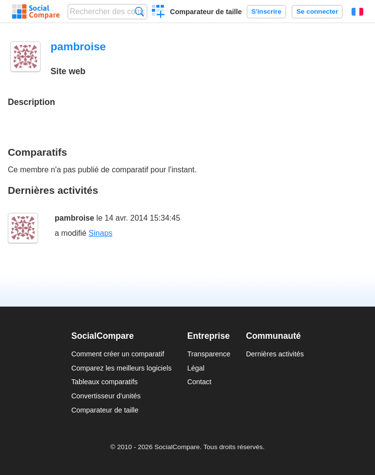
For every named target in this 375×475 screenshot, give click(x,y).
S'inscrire (266, 11)
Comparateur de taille (206, 12)
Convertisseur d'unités (106, 396)
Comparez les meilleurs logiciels (121, 368)
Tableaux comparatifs (104, 382)
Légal (195, 368)
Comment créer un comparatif (117, 354)
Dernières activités (275, 354)
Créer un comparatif (158, 12)
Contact (199, 382)
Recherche (139, 11)
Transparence (208, 354)
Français (357, 12)
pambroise (74, 218)
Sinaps (100, 233)
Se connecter (317, 11)
